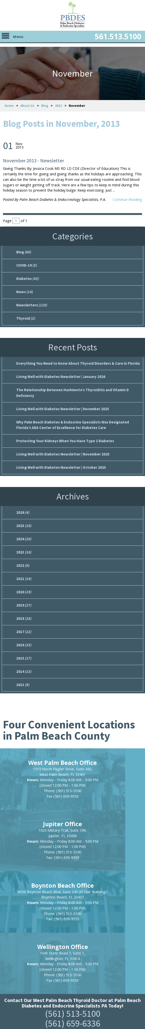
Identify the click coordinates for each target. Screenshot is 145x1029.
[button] (72, 968)
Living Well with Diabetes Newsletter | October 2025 (59, 462)
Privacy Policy (84, 999)
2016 (23, 637)
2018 (23, 611)
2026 (22, 507)
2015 (23, 650)
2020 (23, 585)
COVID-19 (26, 265)
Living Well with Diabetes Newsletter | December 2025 (61, 405)
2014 (23, 663)
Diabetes (27, 278)
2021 (23, 572)
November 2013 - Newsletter (33, 160)
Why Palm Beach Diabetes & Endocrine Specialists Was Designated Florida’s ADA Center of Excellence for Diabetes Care (71, 421)
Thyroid (25, 316)
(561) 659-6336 (72, 915)
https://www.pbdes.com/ (73, 988)
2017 (23, 624)
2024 (23, 533)
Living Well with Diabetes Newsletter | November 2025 (61, 449)
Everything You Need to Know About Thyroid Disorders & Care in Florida (76, 361)
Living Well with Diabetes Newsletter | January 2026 (59, 374)
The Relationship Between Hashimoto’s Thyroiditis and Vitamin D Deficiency (70, 390)
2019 (23, 598)
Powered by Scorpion (72, 1019)
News (24, 290)
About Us (27, 106)
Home (9, 106)
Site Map (55, 999)
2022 (22, 559)
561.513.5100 (108, 38)
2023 (23, 546)
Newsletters (31, 303)
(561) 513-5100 (72, 905)
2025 (23, 520)
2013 (58, 106)
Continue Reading (127, 199)
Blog (44, 106)
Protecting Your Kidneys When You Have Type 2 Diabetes (63, 437)
